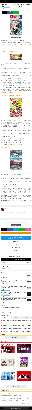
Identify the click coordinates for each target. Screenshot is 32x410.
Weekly (16, 317)
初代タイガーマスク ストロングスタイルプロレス (11, 395)
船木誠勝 (18, 398)
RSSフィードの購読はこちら (20, 232)
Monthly (26, 317)
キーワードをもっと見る (26, 403)
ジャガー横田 (25, 398)
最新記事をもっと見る (19, 337)
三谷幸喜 (10, 400)
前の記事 (3, 262)
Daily (5, 317)
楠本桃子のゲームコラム (6, 268)
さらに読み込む (19, 386)
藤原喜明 (3, 400)
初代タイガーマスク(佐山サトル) (8, 398)
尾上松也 (16, 400)
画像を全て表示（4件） (16, 37)
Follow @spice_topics (16, 242)
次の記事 (28, 262)
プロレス (10, 393)
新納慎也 (22, 400)
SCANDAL (3, 393)
